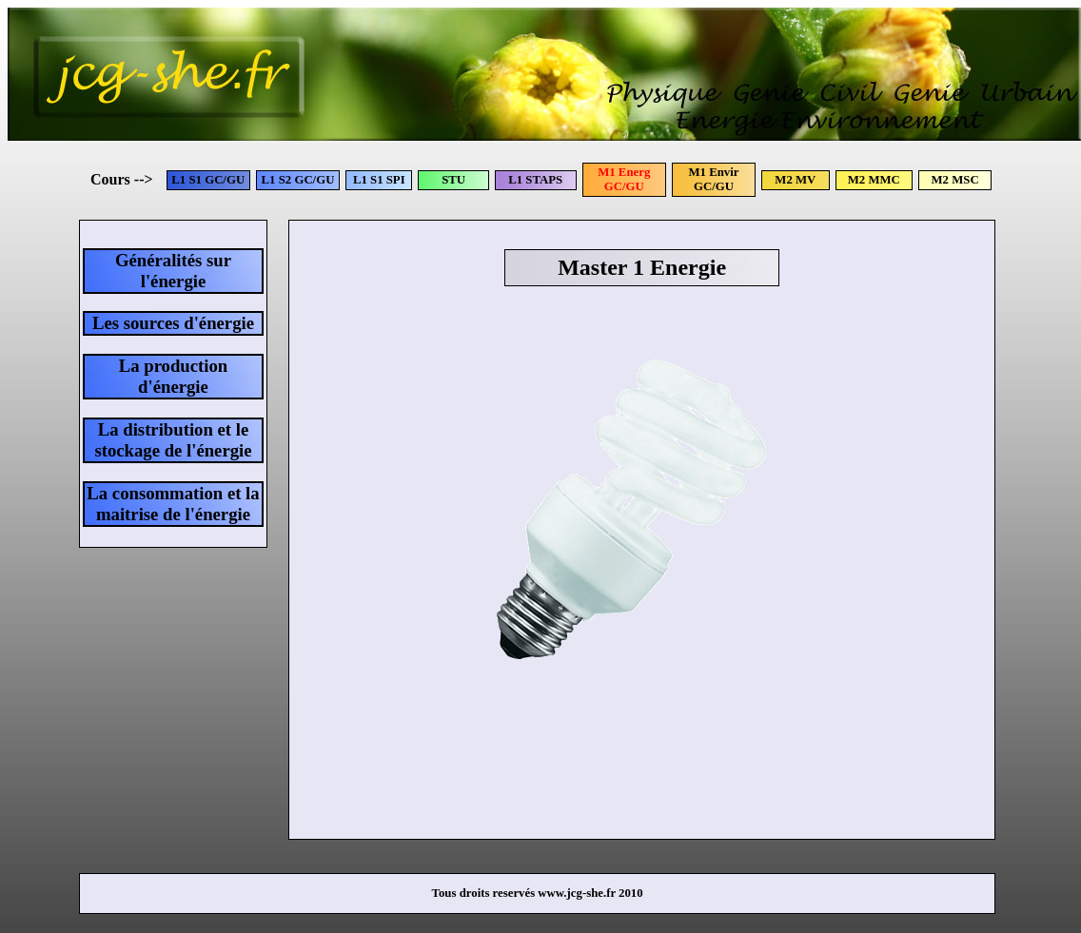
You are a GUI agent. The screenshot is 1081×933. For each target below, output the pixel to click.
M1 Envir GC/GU (714, 179)
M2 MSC (955, 179)
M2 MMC (874, 179)
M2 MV (795, 179)
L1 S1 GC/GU (208, 179)
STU (453, 179)
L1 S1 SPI (379, 179)
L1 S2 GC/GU (298, 179)
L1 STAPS (535, 179)
